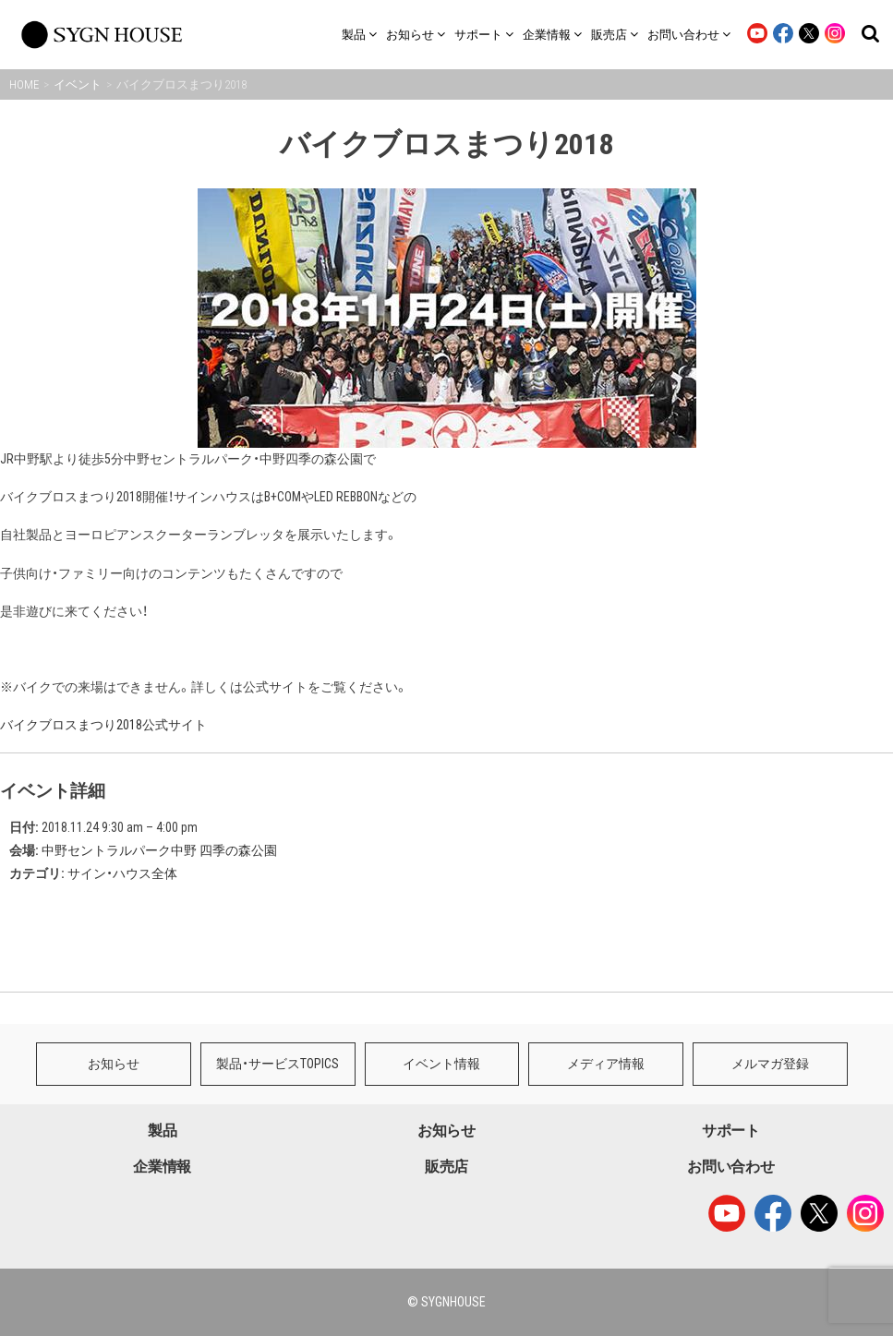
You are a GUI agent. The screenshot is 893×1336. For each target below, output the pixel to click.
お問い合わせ (730, 1166)
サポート (731, 1130)
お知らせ (113, 1063)
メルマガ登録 (770, 1063)
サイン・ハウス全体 (122, 873)
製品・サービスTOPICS (277, 1063)
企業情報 (162, 1166)
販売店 (446, 1166)
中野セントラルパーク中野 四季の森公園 (159, 850)
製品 (162, 1130)
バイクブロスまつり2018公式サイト (103, 724)
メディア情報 (606, 1063)
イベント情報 (441, 1063)
